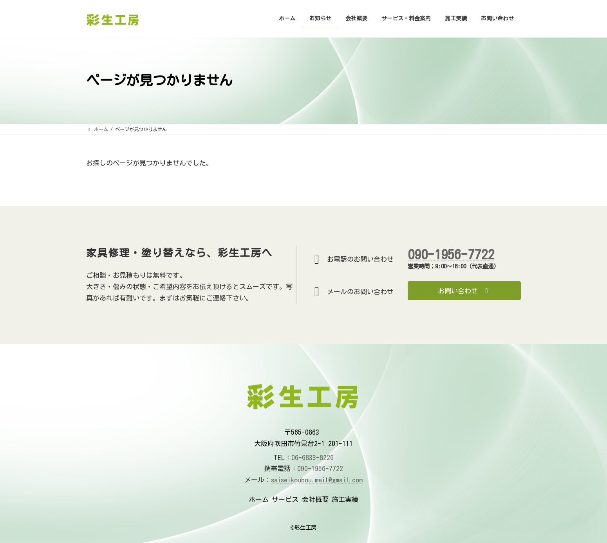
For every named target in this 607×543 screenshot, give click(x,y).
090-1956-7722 (451, 254)
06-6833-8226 (312, 457)
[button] (464, 290)
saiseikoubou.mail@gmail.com (317, 479)
